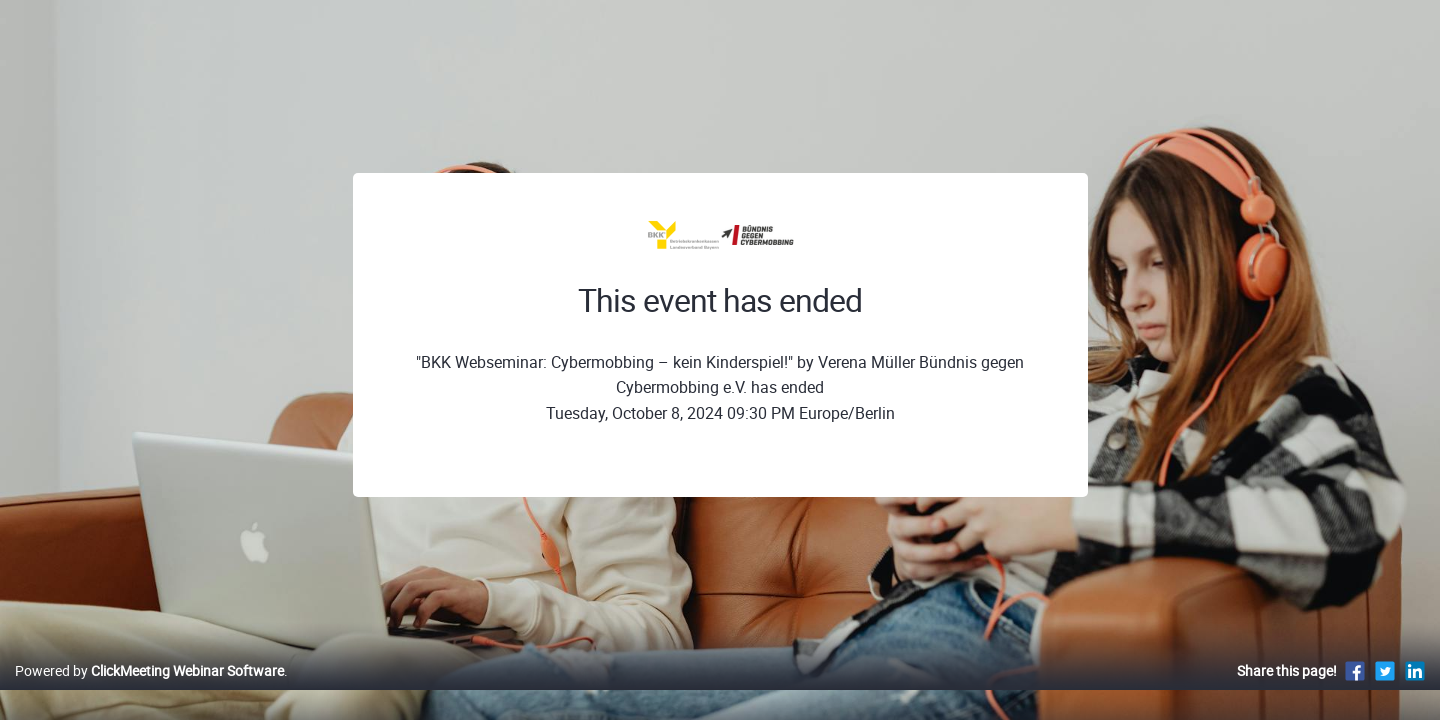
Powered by (149, 691)
